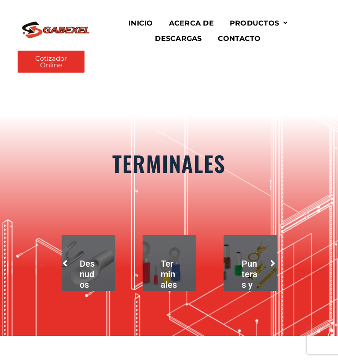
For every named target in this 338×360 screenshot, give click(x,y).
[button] (258, 23)
